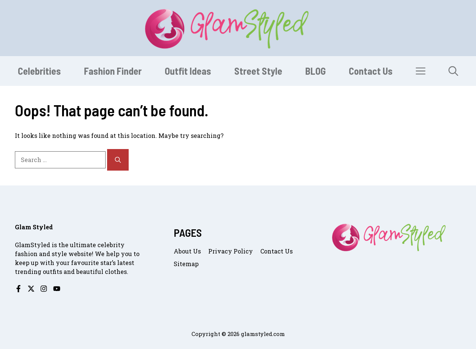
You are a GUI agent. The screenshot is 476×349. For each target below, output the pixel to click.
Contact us (276, 251)
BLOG (315, 71)
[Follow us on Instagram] (43, 288)
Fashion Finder (113, 71)
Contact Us (371, 71)
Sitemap (186, 264)
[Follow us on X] (31, 288)
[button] (453, 71)
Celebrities (39, 71)
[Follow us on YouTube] (56, 288)
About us (187, 251)
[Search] (118, 160)
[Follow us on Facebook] (18, 288)
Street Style (258, 71)
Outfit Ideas (188, 71)
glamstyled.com (263, 333)
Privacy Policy (230, 251)
